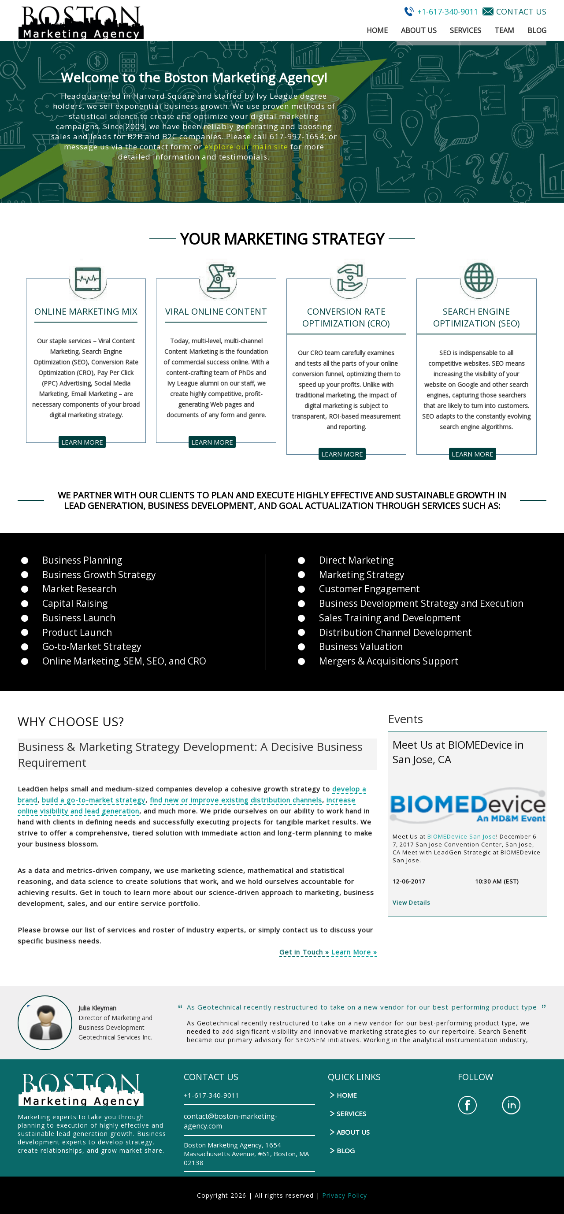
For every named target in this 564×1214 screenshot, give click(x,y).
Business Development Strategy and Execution (421, 603)
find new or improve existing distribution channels (236, 799)
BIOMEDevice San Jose (461, 836)
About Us (419, 30)
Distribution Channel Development (395, 632)
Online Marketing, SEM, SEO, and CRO (124, 661)
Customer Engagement (369, 589)
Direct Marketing (356, 560)
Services (465, 30)
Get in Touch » (304, 951)
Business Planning (82, 560)
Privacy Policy (344, 1195)
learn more (82, 442)
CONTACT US (521, 11)
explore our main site (246, 146)
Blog (536, 30)
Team (504, 30)
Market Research (79, 589)
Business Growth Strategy (99, 574)
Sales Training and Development (390, 618)
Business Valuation (361, 646)
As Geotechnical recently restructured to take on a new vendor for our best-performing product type (362, 1006)
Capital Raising (75, 603)
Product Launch (77, 632)
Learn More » (354, 951)
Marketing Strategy (361, 574)
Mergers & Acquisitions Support (389, 661)
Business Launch (78, 618)
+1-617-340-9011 (447, 11)
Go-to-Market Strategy (91, 646)
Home (377, 30)
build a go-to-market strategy (93, 799)
